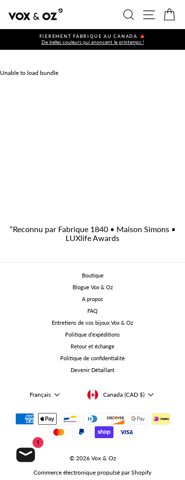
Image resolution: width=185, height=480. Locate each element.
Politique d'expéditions (92, 334)
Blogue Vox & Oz (93, 287)
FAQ (92, 311)
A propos (92, 299)
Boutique (93, 275)
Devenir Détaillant (92, 370)
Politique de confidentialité (92, 358)
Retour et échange (92, 346)
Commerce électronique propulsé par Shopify (92, 472)
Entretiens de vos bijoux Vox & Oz (92, 322)
